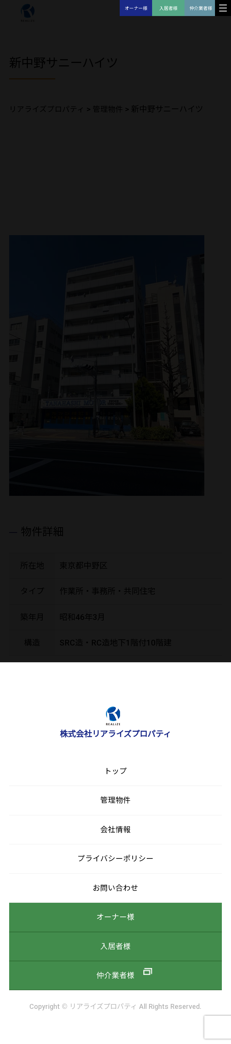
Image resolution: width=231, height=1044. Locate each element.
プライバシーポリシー (115, 862)
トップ (116, 771)
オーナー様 (136, 8)
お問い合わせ (115, 893)
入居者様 (168, 8)
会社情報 (115, 832)
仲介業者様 (200, 8)
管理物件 (115, 802)
